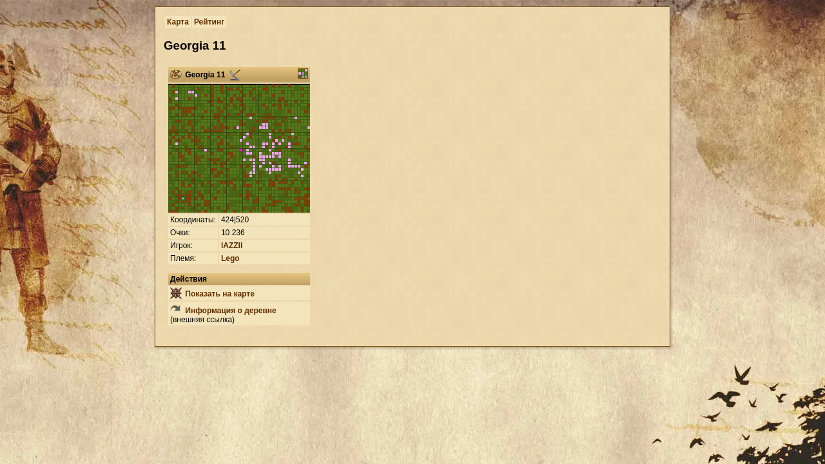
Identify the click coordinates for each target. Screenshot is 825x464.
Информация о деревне (223, 310)
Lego (230, 258)
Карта (178, 21)
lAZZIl (231, 245)
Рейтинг (209, 21)
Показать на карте (212, 293)
